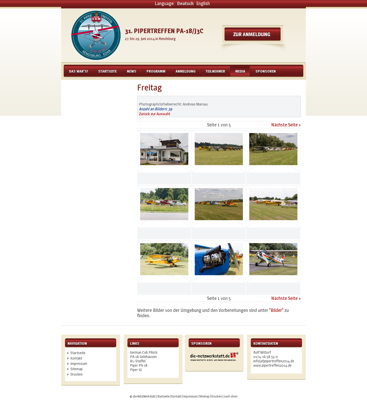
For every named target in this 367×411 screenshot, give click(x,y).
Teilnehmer (215, 71)
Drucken (76, 374)
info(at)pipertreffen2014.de (273, 361)
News (131, 71)
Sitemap (76, 369)
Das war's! (78, 71)
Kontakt (76, 358)
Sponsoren (265, 71)
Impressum (78, 363)
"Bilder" (276, 310)
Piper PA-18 (139, 365)
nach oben (231, 396)
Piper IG (136, 369)
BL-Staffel (138, 361)
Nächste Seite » (286, 124)
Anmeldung (185, 71)
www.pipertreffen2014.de (272, 365)
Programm (156, 71)
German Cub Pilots (144, 352)
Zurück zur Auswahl (154, 113)
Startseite (107, 71)
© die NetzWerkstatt (142, 396)
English (203, 3)
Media (240, 71)
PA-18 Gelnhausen (143, 356)
